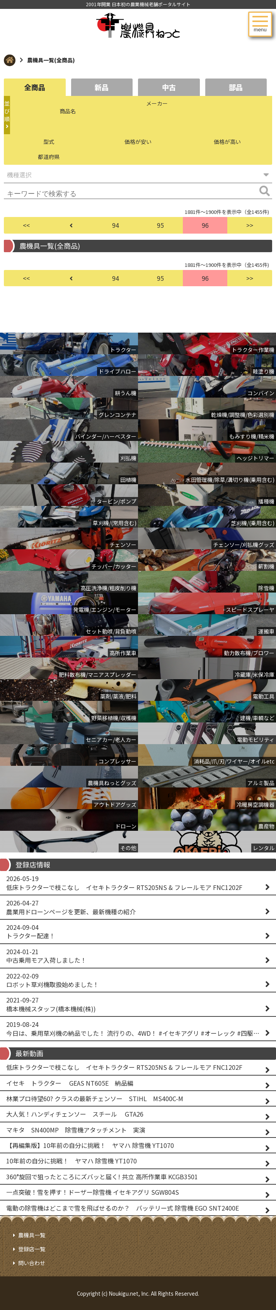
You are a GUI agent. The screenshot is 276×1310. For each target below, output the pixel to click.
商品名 (68, 111)
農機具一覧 (31, 1235)
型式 (48, 141)
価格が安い (138, 141)
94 (115, 225)
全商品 (34, 87)
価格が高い (227, 141)
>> (249, 225)
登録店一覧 (31, 1249)
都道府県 (49, 157)
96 (205, 225)
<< (26, 225)
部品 (236, 87)
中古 (169, 87)
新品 (102, 87)
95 (160, 225)
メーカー (157, 103)
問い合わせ (31, 1263)
